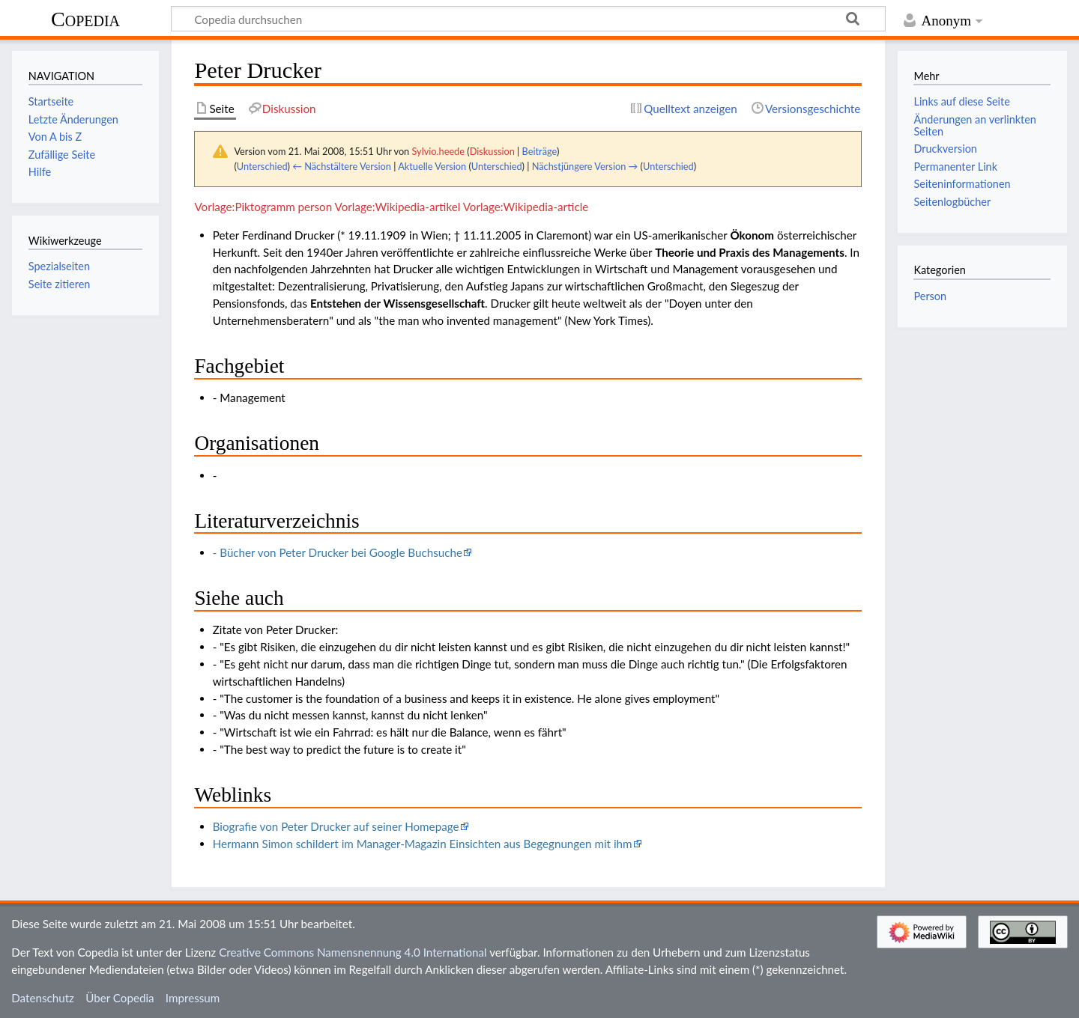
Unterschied (262, 166)
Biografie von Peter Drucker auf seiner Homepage (336, 826)
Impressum (193, 998)
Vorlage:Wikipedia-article (526, 206)
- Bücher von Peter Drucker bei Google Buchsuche (337, 552)
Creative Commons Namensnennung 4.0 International (353, 952)
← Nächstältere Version (341, 166)
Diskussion (492, 151)
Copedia (85, 19)
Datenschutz (42, 998)
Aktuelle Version (432, 166)
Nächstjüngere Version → (585, 166)
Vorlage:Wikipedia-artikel (398, 206)
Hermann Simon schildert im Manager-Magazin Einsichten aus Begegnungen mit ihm (422, 843)
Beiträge (539, 151)
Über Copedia (119, 998)
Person (929, 296)
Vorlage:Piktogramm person (263, 206)
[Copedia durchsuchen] (528, 19)
